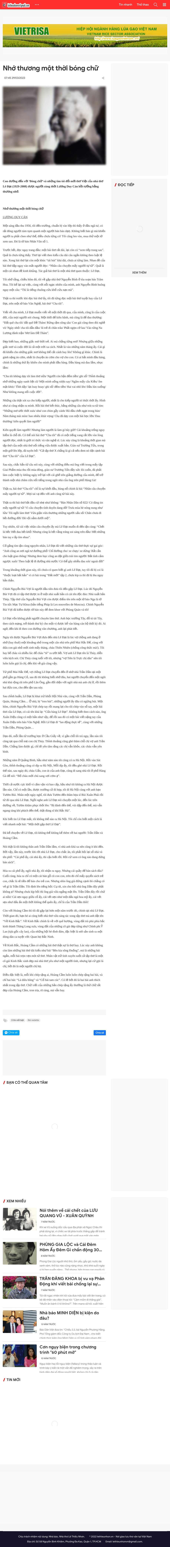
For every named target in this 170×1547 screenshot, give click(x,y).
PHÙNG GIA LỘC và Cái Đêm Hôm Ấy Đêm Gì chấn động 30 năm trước (69, 1247)
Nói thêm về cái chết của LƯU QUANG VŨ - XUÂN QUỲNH (68, 1213)
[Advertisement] (139, 119)
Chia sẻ (99, 1032)
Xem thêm (139, 272)
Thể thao (143, 4)
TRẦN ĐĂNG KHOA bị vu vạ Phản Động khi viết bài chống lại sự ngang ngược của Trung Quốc (71, 1281)
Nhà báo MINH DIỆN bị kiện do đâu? (69, 1315)
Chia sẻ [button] (13, 1032)
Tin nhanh (125, 4)
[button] (155, 4)
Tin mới (13, 1380)
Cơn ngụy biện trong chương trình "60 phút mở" (67, 1349)
